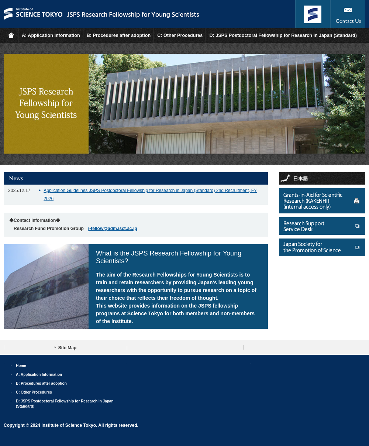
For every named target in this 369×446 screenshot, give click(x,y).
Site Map (67, 347)
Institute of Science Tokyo (312, 14)
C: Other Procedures (180, 35)
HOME (11, 35)
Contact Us (347, 14)
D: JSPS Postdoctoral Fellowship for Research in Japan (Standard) (283, 35)
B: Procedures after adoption (119, 35)
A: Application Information (51, 35)
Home (21, 366)
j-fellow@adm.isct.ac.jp (112, 228)
